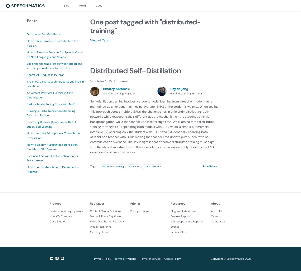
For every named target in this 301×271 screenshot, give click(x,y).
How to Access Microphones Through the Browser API (53, 136)
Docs (99, 5)
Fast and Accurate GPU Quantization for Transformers (52, 158)
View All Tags (99, 40)
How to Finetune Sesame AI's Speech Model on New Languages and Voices (55, 55)
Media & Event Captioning (106, 216)
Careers (216, 216)
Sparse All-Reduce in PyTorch (45, 75)
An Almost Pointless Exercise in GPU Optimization (50, 95)
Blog (66, 5)
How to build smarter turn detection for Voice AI (52, 43)
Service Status (179, 232)
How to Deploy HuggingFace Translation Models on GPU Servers (52, 147)
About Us (216, 211)
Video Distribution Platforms (107, 221)
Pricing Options (139, 211)
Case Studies (58, 221)
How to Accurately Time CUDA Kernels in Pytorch (53, 169)
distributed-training (113, 166)
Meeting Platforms (101, 232)
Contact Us (218, 221)
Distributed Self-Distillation (44, 34)
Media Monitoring (101, 226)
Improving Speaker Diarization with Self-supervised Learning (52, 124)
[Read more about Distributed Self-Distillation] (210, 166)
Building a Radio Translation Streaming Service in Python (51, 113)
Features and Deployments (66, 211)
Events (175, 226)
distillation (134, 166)
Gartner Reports (181, 216)
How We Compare (61, 216)
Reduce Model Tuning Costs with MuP (50, 104)
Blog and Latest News (184, 211)
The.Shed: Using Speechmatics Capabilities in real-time (55, 84)
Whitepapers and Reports (187, 221)
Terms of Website (125, 258)
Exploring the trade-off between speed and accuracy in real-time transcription (54, 66)
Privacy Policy (102, 258)
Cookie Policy (172, 258)
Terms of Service (150, 258)
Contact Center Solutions (105, 211)
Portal (82, 5)
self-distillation (153, 166)
